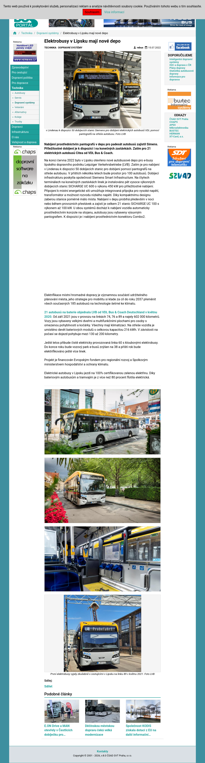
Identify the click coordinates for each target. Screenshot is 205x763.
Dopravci (17, 126)
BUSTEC (174, 130)
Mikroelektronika (178, 127)
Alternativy (20, 112)
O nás (15, 137)
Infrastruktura (20, 132)
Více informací (114, 12)
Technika (26, 33)
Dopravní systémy (48, 33)
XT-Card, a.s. (176, 136)
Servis (18, 97)
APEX (172, 124)
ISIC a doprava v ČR (180, 65)
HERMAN (174, 133)
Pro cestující (19, 72)
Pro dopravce (20, 83)
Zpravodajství (20, 67)
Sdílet (48, 686)
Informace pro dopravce (177, 78)
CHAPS (173, 122)
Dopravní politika (22, 77)
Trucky (18, 121)
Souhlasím (92, 12)
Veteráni (19, 107)
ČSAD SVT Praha (178, 119)
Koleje (18, 116)
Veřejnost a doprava (24, 142)
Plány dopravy (177, 67)
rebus (138, 47)
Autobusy (20, 92)
